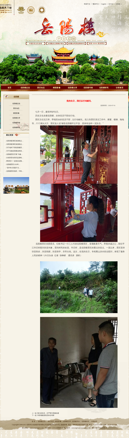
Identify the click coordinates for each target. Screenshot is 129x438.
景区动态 (41, 88)
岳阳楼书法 (76, 421)
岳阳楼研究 (104, 88)
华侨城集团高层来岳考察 (45, 415)
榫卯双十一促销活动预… (14, 161)
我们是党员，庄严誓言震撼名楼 (48, 413)
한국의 (110, 4)
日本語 (118, 4)
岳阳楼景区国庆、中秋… (14, 171)
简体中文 (87, 4)
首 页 (33, 421)
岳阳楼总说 (25, 88)
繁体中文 (96, 4)
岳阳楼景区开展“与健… (14, 154)
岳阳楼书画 (88, 88)
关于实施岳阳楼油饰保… (14, 151)
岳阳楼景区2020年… (13, 164)
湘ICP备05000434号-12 (99, 428)
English (103, 4)
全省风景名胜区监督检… (14, 158)
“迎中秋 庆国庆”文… (13, 168)
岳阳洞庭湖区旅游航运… (14, 141)
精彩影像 (56, 88)
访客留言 (119, 88)
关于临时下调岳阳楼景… (14, 147)
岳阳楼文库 (72, 88)
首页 (9, 88)
